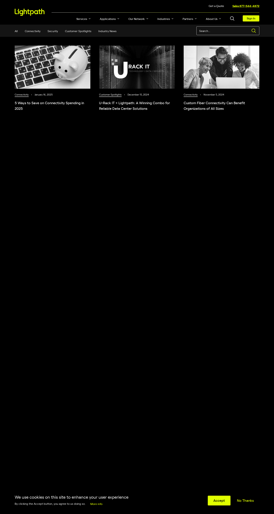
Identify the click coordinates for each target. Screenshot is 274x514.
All (16, 31)
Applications (108, 19)
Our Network (136, 19)
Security (53, 31)
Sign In (251, 18)
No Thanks (245, 500)
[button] (89, 18)
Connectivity (33, 31)
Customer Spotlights (78, 31)
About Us (211, 19)
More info (96, 504)
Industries (163, 19)
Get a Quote (216, 6)
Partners (188, 19)
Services (81, 19)
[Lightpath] (30, 12)
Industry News (107, 31)
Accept (219, 500)
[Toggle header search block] (232, 18)
